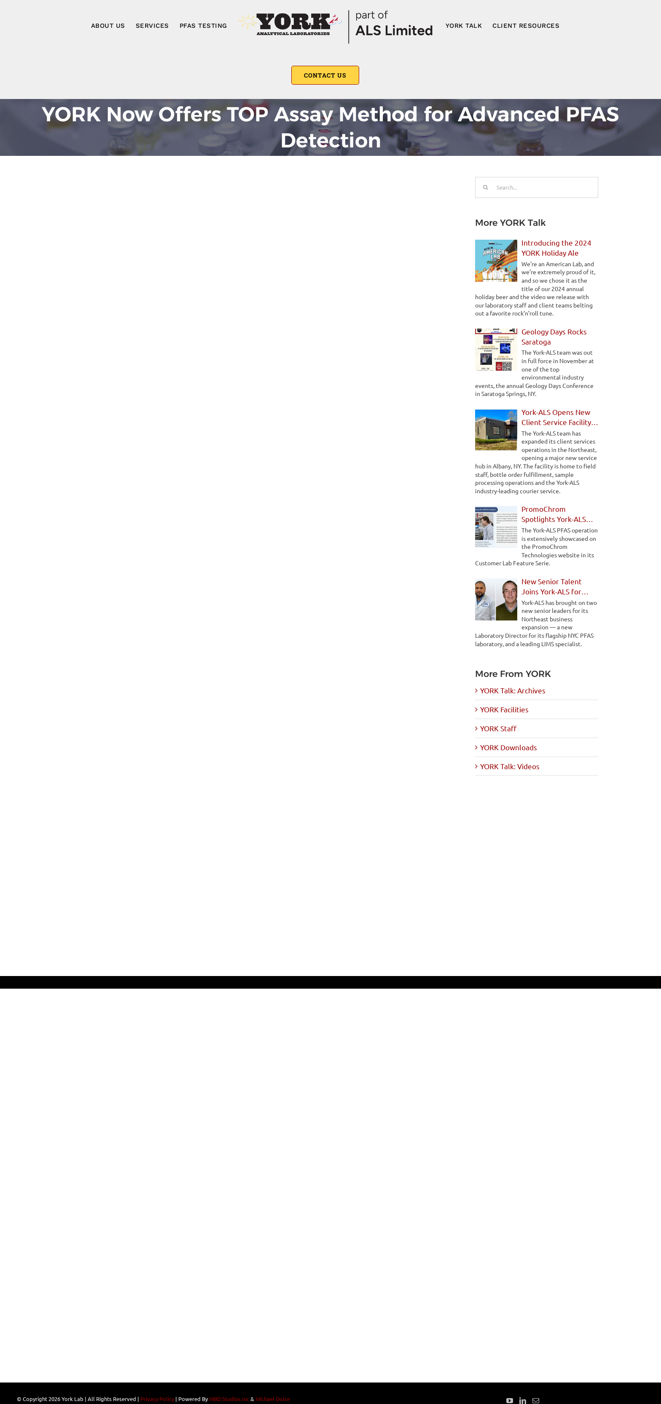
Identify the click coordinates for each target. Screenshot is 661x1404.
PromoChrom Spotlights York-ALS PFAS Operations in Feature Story (553, 514)
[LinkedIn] (522, 1400)
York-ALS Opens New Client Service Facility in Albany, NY (556, 417)
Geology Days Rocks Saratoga (554, 336)
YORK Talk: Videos (510, 766)
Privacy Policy (157, 1398)
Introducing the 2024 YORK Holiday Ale (556, 247)
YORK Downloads (508, 747)
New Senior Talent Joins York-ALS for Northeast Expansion (556, 586)
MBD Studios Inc (229, 1398)
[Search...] (536, 187)
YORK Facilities (504, 709)
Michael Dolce (272, 1398)
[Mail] (535, 1400)
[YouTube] (509, 1400)
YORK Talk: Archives (512, 690)
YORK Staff (498, 728)
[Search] (485, 187)
